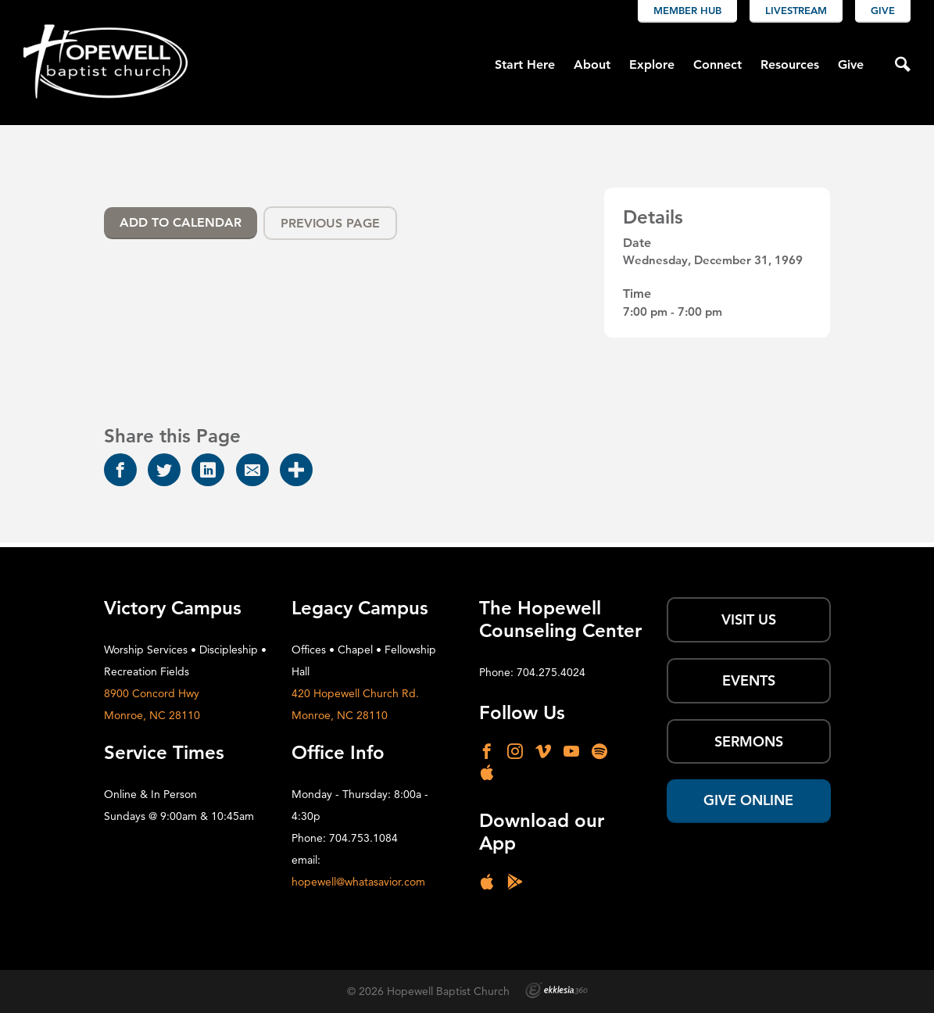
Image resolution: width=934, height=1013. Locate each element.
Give (883, 10)
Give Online (748, 800)
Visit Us (748, 619)
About (592, 64)
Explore (652, 64)
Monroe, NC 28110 (152, 715)
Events (748, 680)
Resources (789, 64)
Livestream (796, 10)
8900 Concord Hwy (151, 693)
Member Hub (687, 10)
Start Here (525, 64)
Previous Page (330, 223)
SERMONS (748, 741)
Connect (717, 64)
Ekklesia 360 (556, 990)
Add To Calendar (181, 222)
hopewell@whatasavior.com (358, 882)
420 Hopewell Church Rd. (355, 693)
